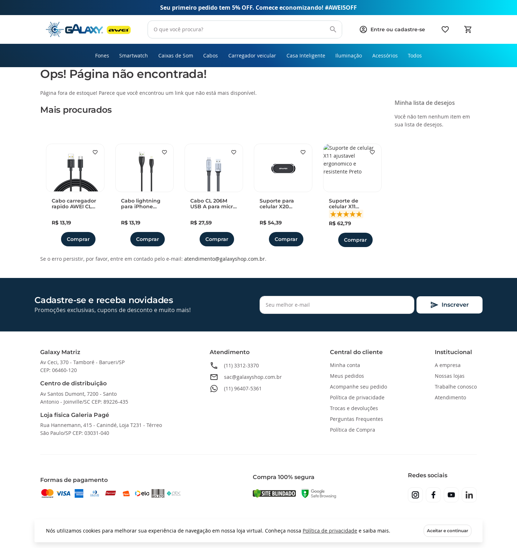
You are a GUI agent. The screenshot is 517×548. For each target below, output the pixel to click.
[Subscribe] (449, 305)
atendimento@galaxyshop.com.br (224, 259)
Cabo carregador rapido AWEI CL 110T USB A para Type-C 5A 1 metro (74, 205)
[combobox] (245, 29)
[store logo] (88, 29)
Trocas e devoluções (354, 408)
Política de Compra (352, 429)
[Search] (333, 29)
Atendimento (450, 397)
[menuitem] (97, 56)
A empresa (448, 365)
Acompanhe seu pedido (358, 386)
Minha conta (345, 365)
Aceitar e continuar (447, 530)
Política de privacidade (330, 530)
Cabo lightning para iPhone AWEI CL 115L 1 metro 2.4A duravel (140, 205)
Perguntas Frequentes (356, 418)
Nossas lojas (450, 375)
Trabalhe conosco (456, 386)
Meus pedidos (347, 375)
